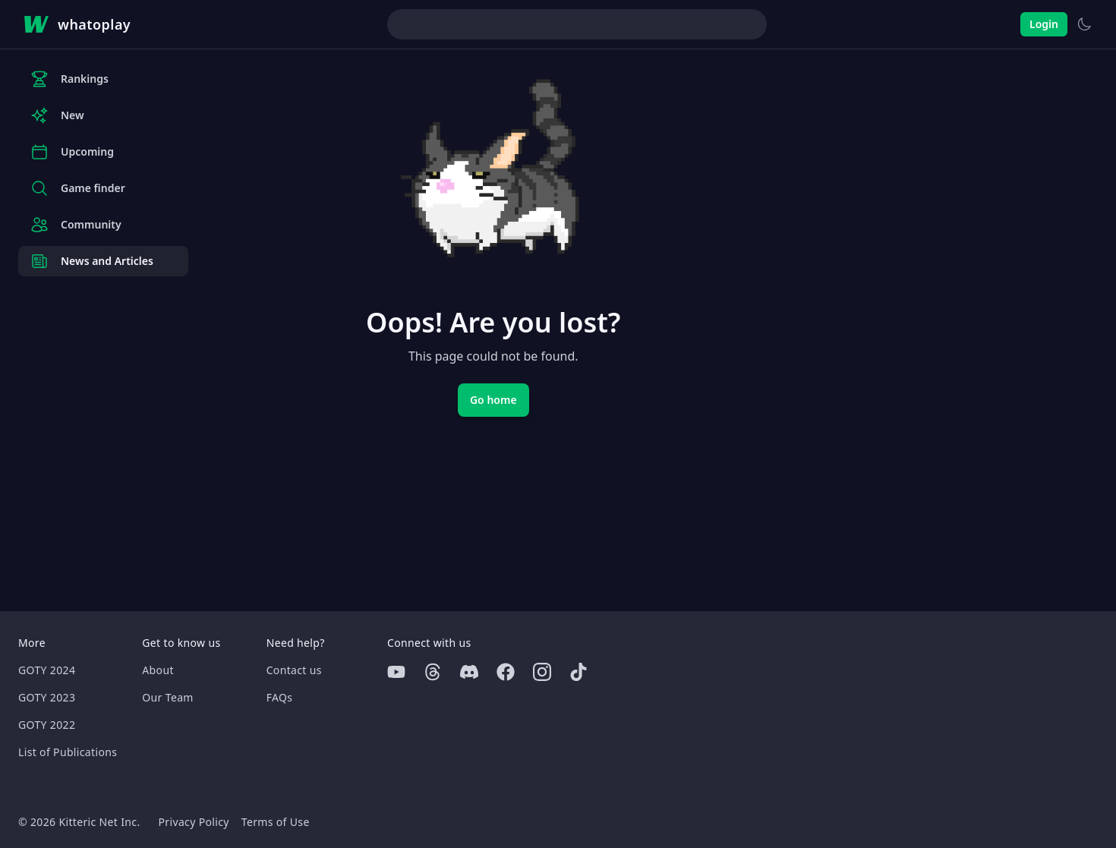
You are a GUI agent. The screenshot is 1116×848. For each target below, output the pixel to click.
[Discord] (469, 672)
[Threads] (433, 672)
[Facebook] (506, 672)
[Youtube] (396, 672)
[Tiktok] (578, 672)
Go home (493, 399)
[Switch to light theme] (1084, 24)
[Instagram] (542, 672)
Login (1043, 24)
